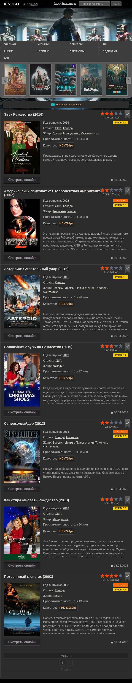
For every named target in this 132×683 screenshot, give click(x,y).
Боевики (58, 287)
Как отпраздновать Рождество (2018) (36, 500)
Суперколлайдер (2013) (24, 423)
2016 (66, 122)
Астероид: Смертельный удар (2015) (36, 269)
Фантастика (50, 292)
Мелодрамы (71, 133)
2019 (66, 355)
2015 (66, 277)
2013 (66, 431)
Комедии (58, 365)
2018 (66, 508)
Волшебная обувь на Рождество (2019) (38, 347)
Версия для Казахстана (66, 104)
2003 (66, 585)
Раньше (66, 656)
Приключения (85, 287)
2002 (66, 200)
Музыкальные (90, 133)
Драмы (57, 133)
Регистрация (69, 3)
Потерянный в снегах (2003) (28, 577)
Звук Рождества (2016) (23, 114)
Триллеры (59, 211)
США (58, 128)
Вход (57, 3)
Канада (68, 128)
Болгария (72, 437)
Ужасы (71, 211)
